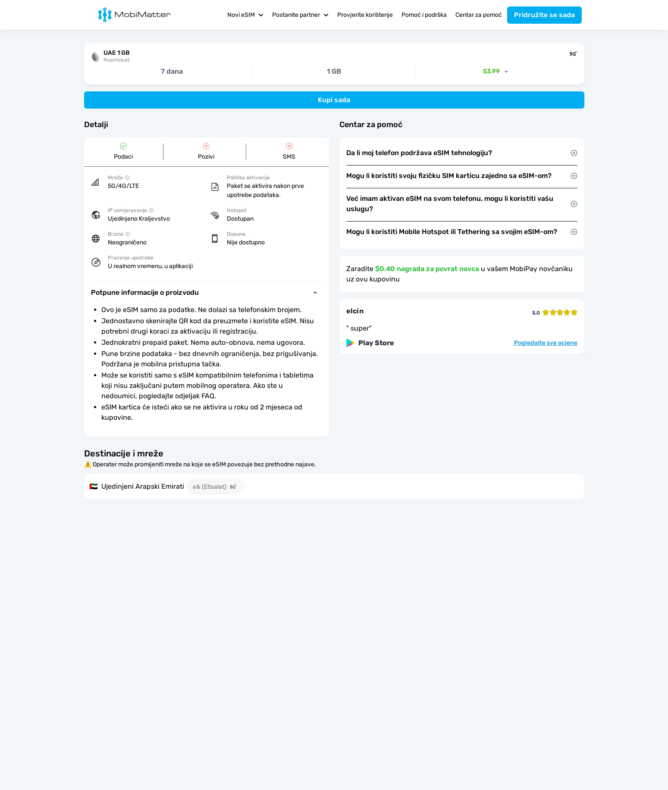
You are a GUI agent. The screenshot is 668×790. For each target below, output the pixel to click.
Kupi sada (334, 100)
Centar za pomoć (478, 15)
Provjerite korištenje (365, 15)
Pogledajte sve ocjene (545, 343)
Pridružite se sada (544, 15)
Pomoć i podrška (424, 15)
